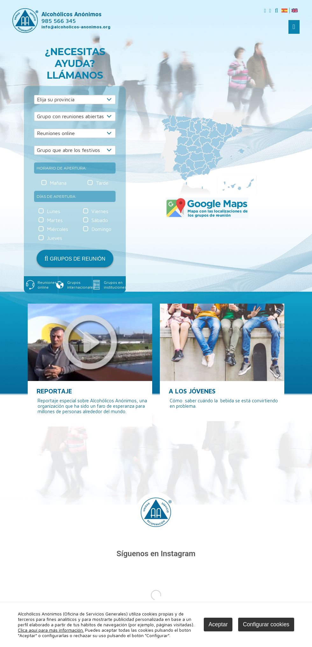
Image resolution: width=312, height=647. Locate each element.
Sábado (99, 220)
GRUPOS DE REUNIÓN (75, 258)
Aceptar (218, 624)
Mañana (58, 183)
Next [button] (279, 375)
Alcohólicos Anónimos (71, 17)
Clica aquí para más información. (51, 630)
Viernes (99, 211)
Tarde (102, 183)
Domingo (101, 229)
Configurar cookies (266, 624)
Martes (55, 220)
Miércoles (57, 229)
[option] (90, 365)
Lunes (53, 211)
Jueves (54, 238)
